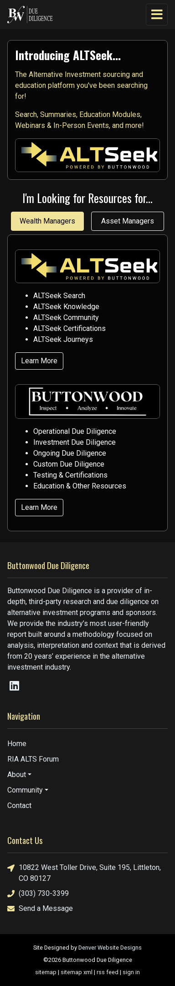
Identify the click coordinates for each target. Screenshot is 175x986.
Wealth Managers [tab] (47, 221)
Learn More (39, 360)
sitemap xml (77, 972)
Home (16, 743)
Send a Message (40, 908)
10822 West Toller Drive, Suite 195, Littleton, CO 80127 (84, 872)
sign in (131, 972)
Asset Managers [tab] (127, 221)
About (16, 774)
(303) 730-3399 (38, 893)
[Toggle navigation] (157, 14)
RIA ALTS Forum (33, 759)
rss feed (107, 972)
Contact (19, 805)
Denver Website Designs (110, 947)
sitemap (46, 972)
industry (57, 667)
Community (25, 790)
